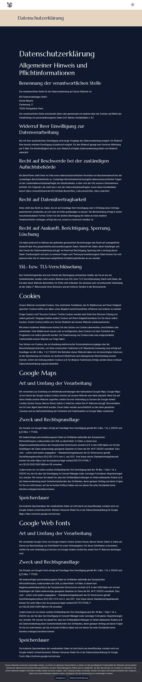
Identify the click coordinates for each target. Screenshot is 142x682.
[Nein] (138, 671)
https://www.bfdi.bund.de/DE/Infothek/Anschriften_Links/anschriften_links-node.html (67, 191)
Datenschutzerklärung (79, 678)
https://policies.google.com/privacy (43, 514)
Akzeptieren (60, 678)
